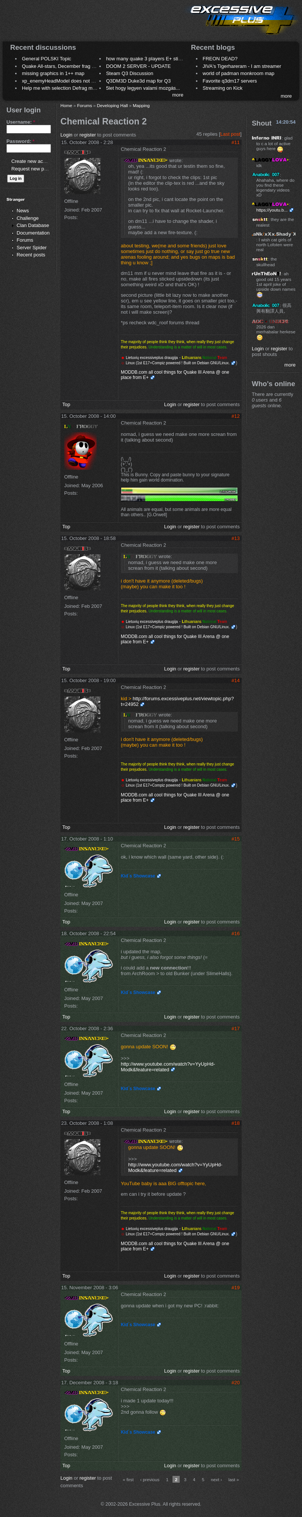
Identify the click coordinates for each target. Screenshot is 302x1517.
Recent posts (31, 255)
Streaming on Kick (223, 88)
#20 (235, 1382)
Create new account (33, 161)
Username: (20, 122)
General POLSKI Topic (46, 58)
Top (66, 404)
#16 (235, 933)
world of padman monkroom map (238, 73)
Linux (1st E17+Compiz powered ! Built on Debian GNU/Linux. (177, 363)
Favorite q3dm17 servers (230, 81)
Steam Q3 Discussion (129, 73)
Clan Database (33, 225)
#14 (235, 680)
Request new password (36, 169)
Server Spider (31, 247)
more (177, 95)
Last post (230, 134)
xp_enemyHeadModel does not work (62, 81)
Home (66, 105)
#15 (235, 839)
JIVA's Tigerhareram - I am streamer (242, 66)
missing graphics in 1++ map (53, 73)
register (88, 135)
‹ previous (149, 1479)
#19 (235, 1287)
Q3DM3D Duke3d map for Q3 (138, 81)
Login (66, 135)
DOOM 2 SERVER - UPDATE (138, 66)
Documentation (33, 233)
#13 (235, 538)
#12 (235, 416)
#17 (235, 1028)
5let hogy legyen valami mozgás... (143, 88)
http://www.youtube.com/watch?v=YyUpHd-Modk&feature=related (168, 1066)
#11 (235, 142)
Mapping (141, 105)
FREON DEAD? (220, 58)
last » (233, 1479)
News (23, 210)
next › (216, 1479)
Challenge (28, 218)
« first (128, 1479)
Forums (25, 240)
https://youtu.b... (272, 209)
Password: (20, 141)
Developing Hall (112, 105)
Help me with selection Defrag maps (61, 88)
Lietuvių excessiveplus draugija (152, 358)
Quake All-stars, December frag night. (63, 66)
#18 (235, 1123)
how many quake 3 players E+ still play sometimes (161, 58)
